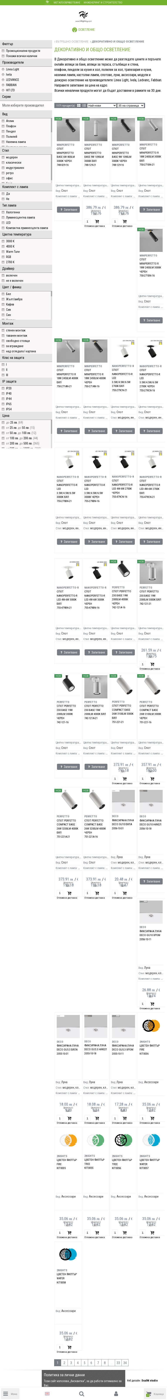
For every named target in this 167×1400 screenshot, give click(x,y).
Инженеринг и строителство (103, 2)
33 (118, 1363)
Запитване (68, 209)
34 (125, 1363)
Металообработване (67, 2)
